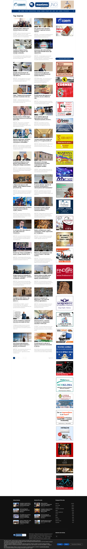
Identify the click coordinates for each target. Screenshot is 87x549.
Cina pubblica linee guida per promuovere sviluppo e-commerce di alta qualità (25, 516)
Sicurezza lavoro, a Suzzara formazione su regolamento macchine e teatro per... (42, 322)
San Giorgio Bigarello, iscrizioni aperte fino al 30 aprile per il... (24, 510)
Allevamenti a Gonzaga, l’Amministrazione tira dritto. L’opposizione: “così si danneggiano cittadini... (42, 164)
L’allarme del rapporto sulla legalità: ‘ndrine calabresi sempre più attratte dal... (22, 186)
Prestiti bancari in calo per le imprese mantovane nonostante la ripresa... (43, 345)
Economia (36, 26)
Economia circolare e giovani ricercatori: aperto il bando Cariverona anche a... (42, 209)
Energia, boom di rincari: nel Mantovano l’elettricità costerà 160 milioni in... (21, 74)
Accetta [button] (60, 544)
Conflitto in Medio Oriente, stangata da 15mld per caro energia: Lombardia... (20, 51)
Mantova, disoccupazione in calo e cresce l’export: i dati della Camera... (43, 254)
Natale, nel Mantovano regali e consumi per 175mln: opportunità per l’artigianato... (43, 231)
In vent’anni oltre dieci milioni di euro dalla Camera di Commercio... (21, 231)
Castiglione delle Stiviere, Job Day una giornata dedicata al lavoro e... (21, 299)
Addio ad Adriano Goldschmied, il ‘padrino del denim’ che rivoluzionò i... (46, 504)
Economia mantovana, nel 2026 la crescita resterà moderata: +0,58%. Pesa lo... (22, 209)
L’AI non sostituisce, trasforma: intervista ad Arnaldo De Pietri (21, 321)
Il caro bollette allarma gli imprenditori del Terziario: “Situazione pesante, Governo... (42, 118)
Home (14, 14)
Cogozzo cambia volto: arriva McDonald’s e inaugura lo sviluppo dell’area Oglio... (25, 521)
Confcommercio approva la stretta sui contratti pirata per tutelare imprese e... (42, 74)
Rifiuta (66, 544)
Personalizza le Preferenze (76, 544)
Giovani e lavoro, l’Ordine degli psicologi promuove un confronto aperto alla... (22, 118)
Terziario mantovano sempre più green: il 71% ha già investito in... (43, 140)
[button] (73, 11)
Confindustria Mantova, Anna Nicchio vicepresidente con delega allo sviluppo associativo (21, 163)
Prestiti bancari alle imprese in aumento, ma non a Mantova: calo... (42, 97)
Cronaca (14, 26)
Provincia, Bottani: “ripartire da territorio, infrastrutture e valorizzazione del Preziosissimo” (43, 186)
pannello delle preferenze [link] (44, 546)
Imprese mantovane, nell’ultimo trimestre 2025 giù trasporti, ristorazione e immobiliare (21, 141)
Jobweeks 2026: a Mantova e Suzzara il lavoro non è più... (21, 29)
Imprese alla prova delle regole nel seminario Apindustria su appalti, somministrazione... (42, 277)
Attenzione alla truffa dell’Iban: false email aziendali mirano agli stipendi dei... (42, 51)
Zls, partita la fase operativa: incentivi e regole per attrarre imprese (42, 30)
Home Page (15, 93)
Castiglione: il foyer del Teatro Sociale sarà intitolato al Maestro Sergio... (46, 510)
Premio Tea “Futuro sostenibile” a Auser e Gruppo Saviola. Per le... (22, 253)
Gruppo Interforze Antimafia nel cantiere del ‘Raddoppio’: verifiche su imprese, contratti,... (22, 277)
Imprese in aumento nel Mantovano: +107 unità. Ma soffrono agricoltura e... (41, 299)
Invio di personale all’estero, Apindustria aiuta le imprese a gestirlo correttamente (21, 345)
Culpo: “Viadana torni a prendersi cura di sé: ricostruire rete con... (22, 96)
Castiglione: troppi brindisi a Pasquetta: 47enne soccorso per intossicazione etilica (25, 504)
